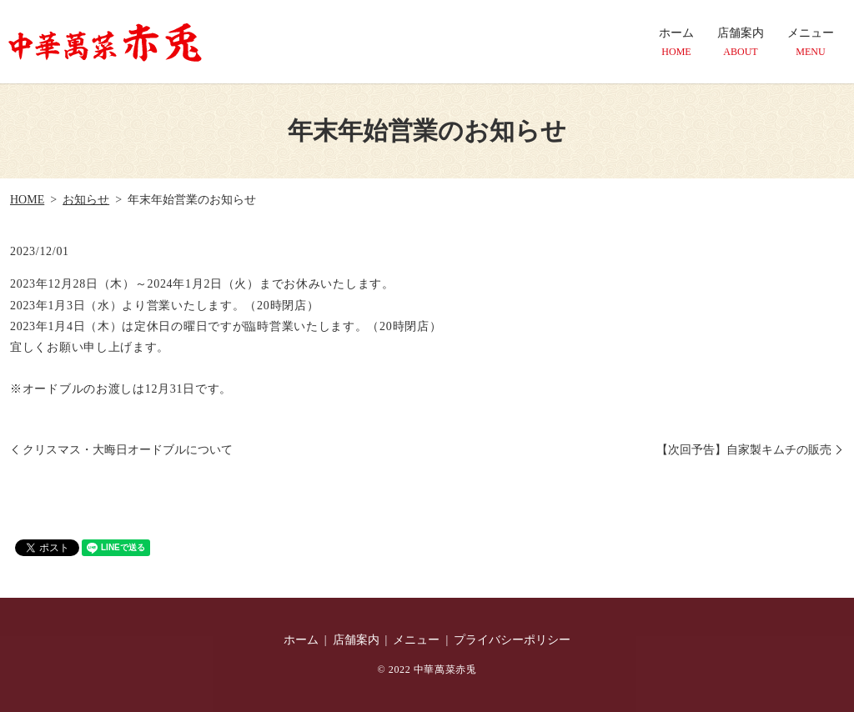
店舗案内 (740, 42)
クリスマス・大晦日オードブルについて (128, 450)
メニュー (810, 42)
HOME (27, 199)
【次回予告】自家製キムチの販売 (743, 450)
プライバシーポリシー (512, 640)
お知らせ (86, 199)
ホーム (676, 42)
